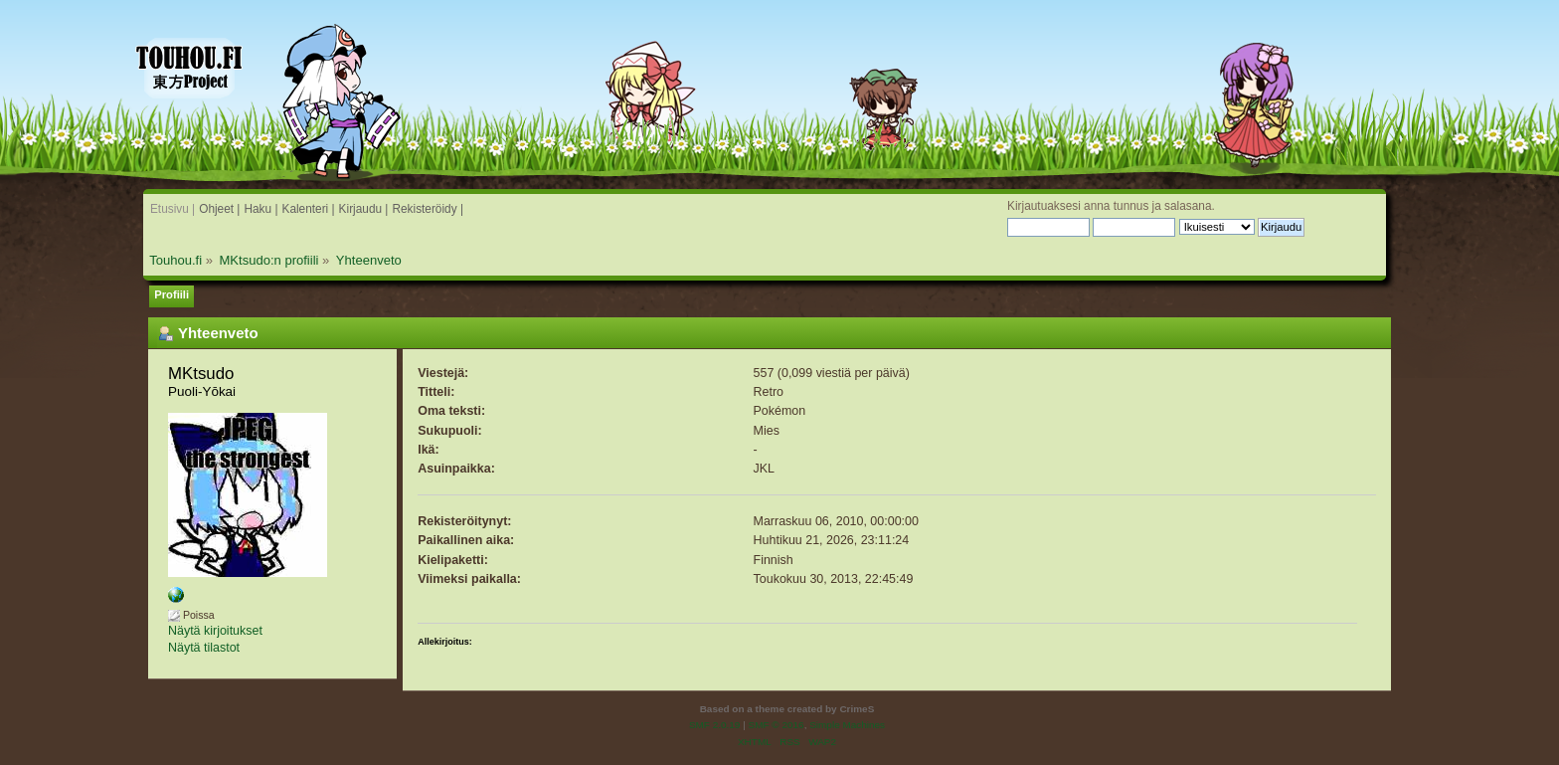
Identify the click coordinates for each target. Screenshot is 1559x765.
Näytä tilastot (204, 648)
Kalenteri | (307, 209)
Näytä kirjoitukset (215, 631)
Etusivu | (172, 209)
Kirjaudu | (364, 209)
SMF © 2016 (776, 724)
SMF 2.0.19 (715, 724)
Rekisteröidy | (427, 209)
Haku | (260, 209)
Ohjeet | (219, 209)
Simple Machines (847, 724)
